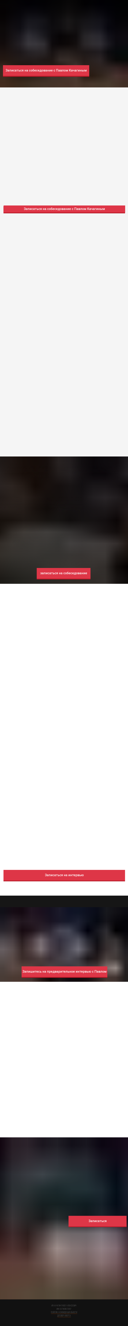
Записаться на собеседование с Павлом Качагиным (64, 209)
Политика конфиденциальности (64, 1312)
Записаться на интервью (64, 875)
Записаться (98, 1221)
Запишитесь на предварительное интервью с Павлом (64, 971)
